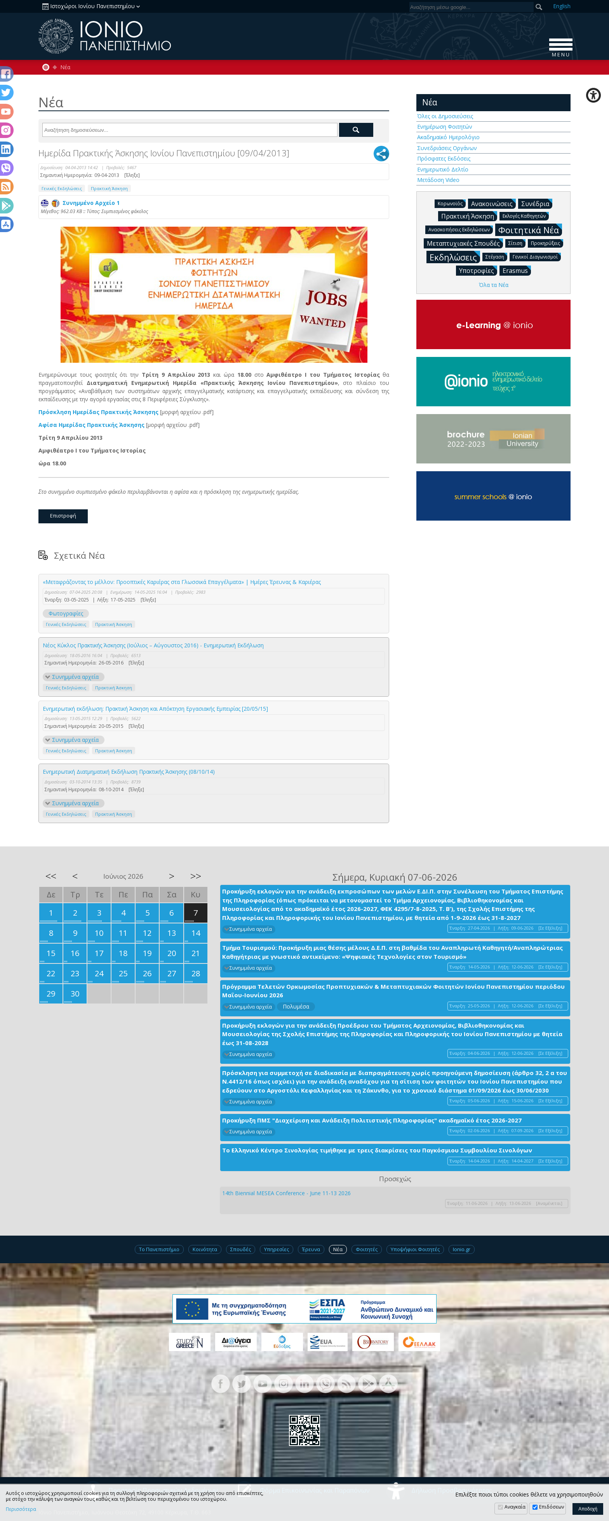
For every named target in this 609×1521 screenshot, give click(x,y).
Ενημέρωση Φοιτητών (444, 126)
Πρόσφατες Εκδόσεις (443, 158)
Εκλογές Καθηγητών (526, 215)
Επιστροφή (63, 515)
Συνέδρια (536, 203)
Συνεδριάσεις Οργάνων (447, 148)
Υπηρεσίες (276, 1249)
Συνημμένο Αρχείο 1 (80, 202)
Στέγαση (496, 256)
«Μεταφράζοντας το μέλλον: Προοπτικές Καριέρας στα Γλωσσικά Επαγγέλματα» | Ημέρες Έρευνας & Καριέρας (182, 582)
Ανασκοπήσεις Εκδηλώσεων (460, 229)
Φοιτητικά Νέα (530, 230)
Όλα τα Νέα (493, 284)
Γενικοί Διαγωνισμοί (537, 256)
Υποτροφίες (478, 270)
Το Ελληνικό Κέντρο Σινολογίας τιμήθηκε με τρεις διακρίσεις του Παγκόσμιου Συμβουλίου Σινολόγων (377, 1150)
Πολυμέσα (296, 1006)
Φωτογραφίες (66, 613)
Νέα (65, 67)
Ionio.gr (461, 1249)
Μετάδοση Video (438, 180)
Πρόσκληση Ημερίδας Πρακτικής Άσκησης (98, 412)
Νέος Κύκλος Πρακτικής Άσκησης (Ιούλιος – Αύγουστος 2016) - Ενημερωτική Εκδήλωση (153, 645)
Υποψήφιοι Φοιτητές (415, 1249)
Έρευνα (311, 1249)
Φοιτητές (367, 1249)
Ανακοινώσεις (493, 203)
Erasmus (517, 270)
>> (195, 876)
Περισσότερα (21, 1509)
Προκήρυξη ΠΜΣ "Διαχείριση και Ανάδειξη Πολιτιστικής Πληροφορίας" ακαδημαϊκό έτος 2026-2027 (372, 1120)
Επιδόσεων (551, 1507)
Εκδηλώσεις (455, 257)
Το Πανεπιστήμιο (159, 1249)
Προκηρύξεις (547, 243)
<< (50, 876)
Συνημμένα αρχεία (75, 676)
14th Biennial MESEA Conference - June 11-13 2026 (286, 1193)
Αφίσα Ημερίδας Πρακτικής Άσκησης (91, 424)
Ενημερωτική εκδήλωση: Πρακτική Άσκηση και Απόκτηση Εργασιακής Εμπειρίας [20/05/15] (155, 708)
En (562, 6)
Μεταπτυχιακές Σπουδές (465, 243)
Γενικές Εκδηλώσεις (62, 188)
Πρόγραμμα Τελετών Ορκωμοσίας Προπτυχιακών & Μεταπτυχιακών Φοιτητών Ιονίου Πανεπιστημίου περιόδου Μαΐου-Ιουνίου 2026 (393, 991)
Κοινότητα (205, 1249)
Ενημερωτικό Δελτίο (442, 169)
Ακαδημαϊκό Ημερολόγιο (448, 137)
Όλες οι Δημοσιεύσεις (445, 116)
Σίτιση (516, 243)
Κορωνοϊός (452, 203)
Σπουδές (240, 1249)
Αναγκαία (515, 1507)
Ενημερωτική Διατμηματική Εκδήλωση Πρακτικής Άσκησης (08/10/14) (129, 771)
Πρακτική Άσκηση (109, 188)
